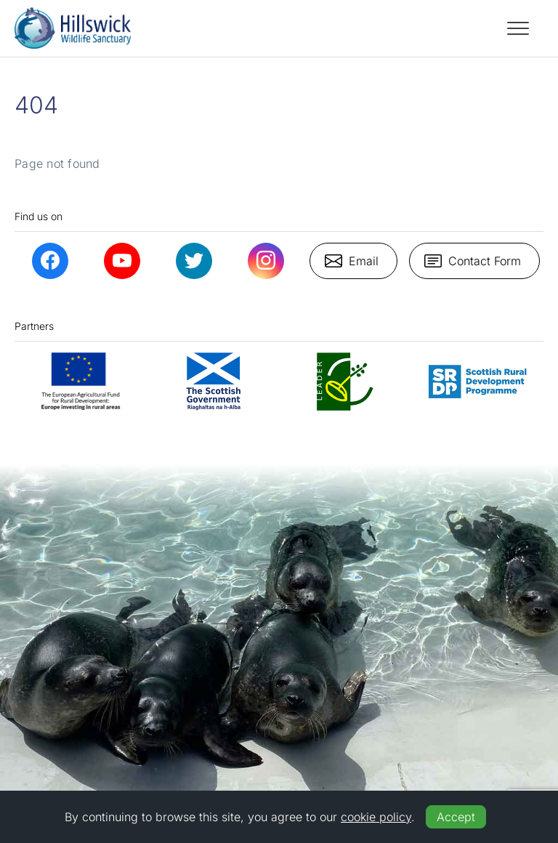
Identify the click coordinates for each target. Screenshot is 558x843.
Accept (456, 817)
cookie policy (376, 817)
